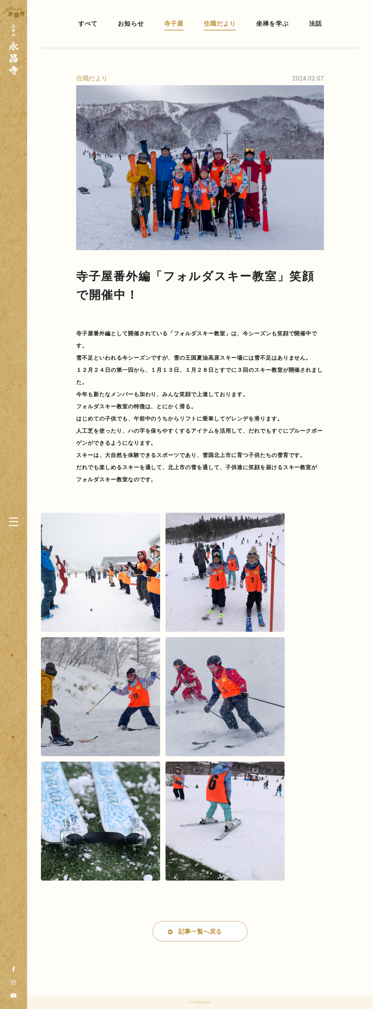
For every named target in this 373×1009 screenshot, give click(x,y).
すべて (87, 23)
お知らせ (131, 23)
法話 (315, 23)
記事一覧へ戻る (200, 931)
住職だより (220, 23)
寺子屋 (173, 23)
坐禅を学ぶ (272, 23)
